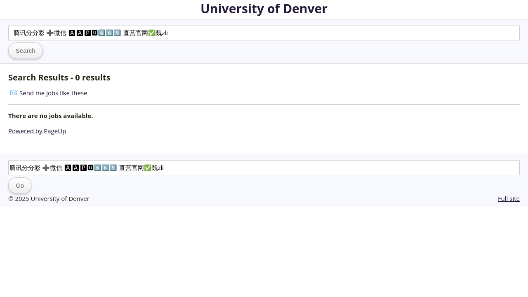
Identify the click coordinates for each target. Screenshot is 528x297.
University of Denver (264, 8)
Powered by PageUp (37, 131)
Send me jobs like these (53, 93)
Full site (509, 198)
